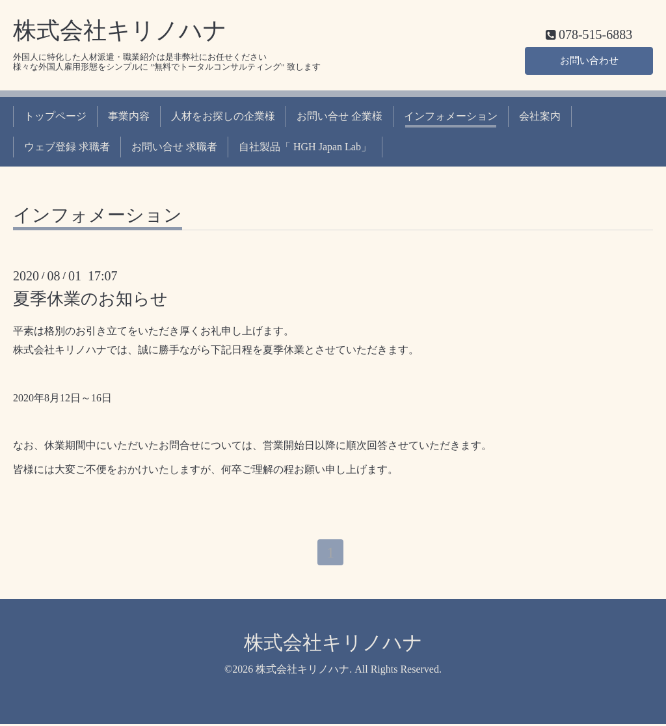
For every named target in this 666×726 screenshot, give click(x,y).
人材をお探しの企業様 (223, 116)
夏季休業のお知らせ (90, 298)
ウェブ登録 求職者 (67, 146)
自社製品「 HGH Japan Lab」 (305, 146)
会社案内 (540, 116)
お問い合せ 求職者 (174, 146)
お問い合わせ (589, 58)
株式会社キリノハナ (120, 31)
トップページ (55, 116)
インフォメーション (451, 116)
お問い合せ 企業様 (339, 116)
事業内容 (129, 116)
